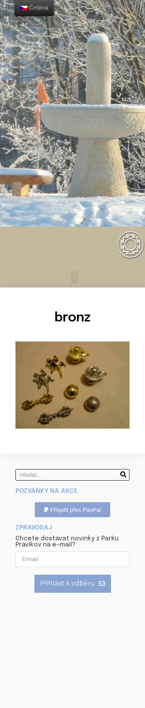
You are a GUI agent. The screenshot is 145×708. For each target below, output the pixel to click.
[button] (74, 277)
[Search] (123, 474)
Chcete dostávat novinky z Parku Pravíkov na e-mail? (67, 542)
